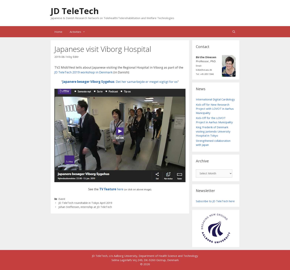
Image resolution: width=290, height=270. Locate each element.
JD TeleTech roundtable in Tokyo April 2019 (85, 203)
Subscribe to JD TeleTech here (215, 201)
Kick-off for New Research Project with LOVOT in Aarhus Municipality (215, 109)
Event (61, 199)
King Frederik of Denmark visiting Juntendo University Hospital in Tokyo (213, 131)
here (111, 189)
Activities (79, 31)
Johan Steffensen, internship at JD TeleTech (85, 207)
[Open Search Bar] (233, 31)
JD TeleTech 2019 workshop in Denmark (83, 72)
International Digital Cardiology (215, 99)
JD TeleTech (75, 10)
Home (58, 32)
